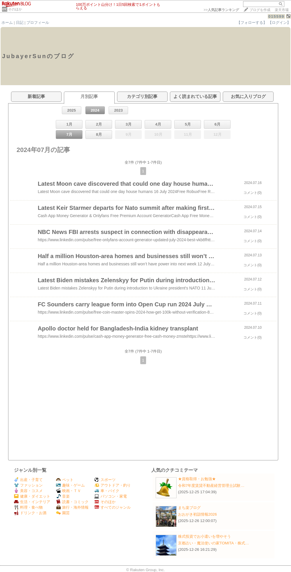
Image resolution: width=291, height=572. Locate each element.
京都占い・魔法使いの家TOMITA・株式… (213, 543)
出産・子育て (28, 480)
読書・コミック (72, 502)
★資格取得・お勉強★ (197, 479)
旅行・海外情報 (72, 507)
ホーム (7, 22)
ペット (64, 480)
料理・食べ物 (28, 507)
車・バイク (106, 491)
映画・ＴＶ (68, 491)
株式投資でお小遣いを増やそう (204, 536)
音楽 (63, 496)
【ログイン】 (279, 22)
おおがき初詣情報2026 (197, 514)
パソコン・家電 (110, 496)
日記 (20, 22)
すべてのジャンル (112, 507)
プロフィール (37, 22)
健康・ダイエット (32, 496)
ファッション (28, 485)
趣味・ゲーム (70, 485)
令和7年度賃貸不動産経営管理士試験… (211, 485)
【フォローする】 (252, 22)
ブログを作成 (259, 10)
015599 (276, 16)
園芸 (63, 513)
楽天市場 (282, 10)
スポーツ (105, 480)
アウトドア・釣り (112, 485)
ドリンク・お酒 (30, 513)
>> (221, 10)
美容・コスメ (28, 491)
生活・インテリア (32, 502)
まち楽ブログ (189, 507)
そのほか (15, 9)
